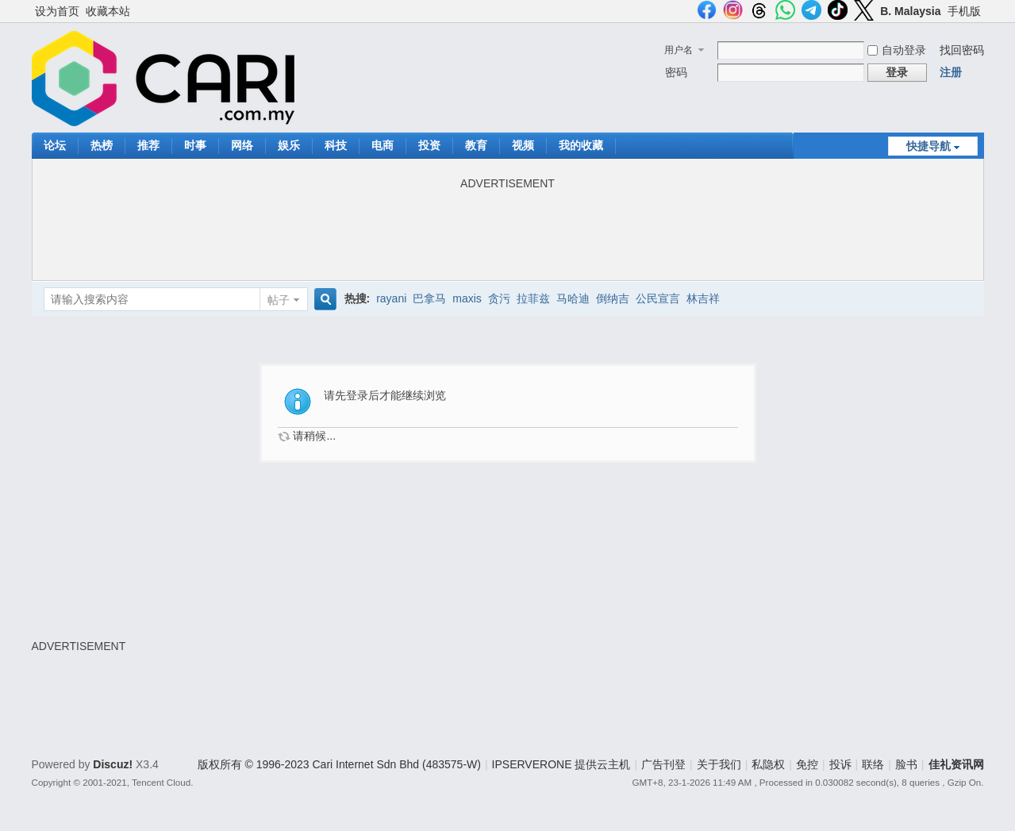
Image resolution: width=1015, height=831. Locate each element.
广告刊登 (663, 764)
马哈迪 (573, 298)
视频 (523, 145)
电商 (382, 145)
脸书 (906, 764)
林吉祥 (703, 298)
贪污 (499, 298)
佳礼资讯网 (956, 764)
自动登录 (896, 50)
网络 (242, 145)
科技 (336, 145)
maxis (467, 298)
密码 (676, 72)
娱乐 (289, 145)
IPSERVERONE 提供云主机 (561, 764)
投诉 (840, 764)
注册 (951, 72)
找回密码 (962, 50)
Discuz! (113, 764)
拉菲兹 (533, 298)
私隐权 (768, 764)
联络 (873, 764)
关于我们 (719, 764)
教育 (476, 145)
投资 (429, 145)
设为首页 (57, 11)
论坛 (55, 145)
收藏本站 (108, 11)
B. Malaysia (910, 11)
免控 (807, 764)
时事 (195, 145)
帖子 (278, 300)
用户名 (678, 50)
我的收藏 (581, 145)
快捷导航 (928, 146)
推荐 (148, 145)
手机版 (964, 11)
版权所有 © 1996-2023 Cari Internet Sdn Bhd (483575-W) (339, 764)
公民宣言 (658, 298)
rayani (391, 298)
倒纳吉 (612, 298)
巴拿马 (429, 298)
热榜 (101, 145)
